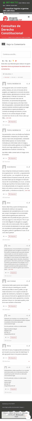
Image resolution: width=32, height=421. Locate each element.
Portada (4, 37)
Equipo (21, 407)
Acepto (16, 416)
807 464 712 (12, 2)
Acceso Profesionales (11, 13)
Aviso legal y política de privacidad (10, 407)
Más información (19, 414)
